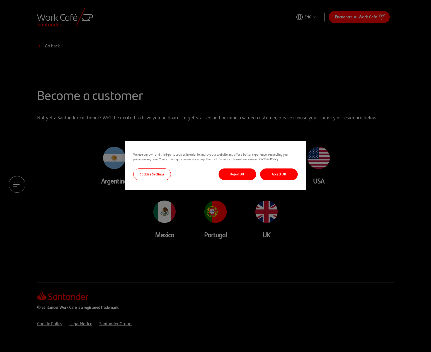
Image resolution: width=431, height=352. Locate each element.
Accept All (279, 174)
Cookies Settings (152, 174)
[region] (215, 165)
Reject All (237, 174)
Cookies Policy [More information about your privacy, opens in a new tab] (268, 159)
